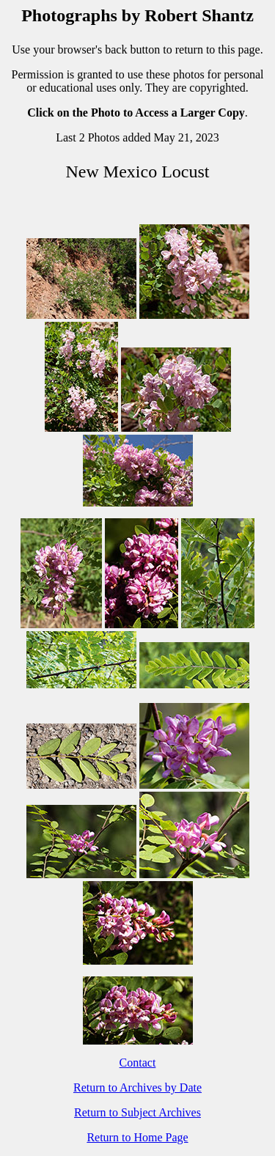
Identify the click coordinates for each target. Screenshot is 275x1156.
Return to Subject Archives (137, 1112)
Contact (138, 1062)
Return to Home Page (137, 1137)
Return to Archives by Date (137, 1087)
